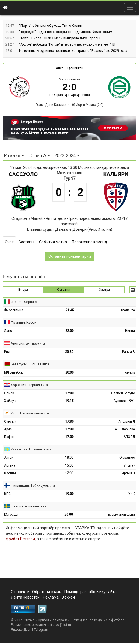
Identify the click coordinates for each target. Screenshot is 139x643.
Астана (9, 465)
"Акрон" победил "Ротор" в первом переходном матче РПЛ (67, 44)
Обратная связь (46, 592)
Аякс (59, 68)
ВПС (7, 494)
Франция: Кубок (23, 322)
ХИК (131, 494)
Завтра (104, 290)
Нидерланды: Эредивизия (69, 95)
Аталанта (127, 310)
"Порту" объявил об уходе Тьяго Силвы (51, 25)
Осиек (9, 393)
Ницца (130, 331)
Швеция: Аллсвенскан (28, 506)
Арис (8, 429)
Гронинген (75, 68)
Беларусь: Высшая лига (30, 364)
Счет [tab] (9, 242)
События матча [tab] (53, 242)
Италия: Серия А (24, 302)
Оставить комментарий (69, 256)
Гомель (129, 372)
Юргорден (11, 514)
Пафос (9, 437)
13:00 (69, 457)
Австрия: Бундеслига (28, 343)
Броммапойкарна (121, 514)
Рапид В (128, 352)
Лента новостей (25, 597)
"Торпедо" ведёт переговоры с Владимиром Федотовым (65, 32)
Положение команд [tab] (89, 242)
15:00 (69, 465)
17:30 (69, 421)
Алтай (8, 457)
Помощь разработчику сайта (90, 592)
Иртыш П (128, 473)
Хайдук (10, 401)
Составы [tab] (26, 242)
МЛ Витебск (13, 372)
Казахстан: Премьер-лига (31, 449)
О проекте (20, 592)
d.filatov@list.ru (59, 625)
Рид (7, 352)
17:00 (69, 393)
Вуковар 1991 (124, 401)
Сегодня (63, 290)
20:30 (69, 352)
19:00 (69, 494)
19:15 (69, 401)
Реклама (51, 597)
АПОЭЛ (129, 437)
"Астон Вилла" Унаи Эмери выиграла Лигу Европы (59, 38)
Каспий (10, 473)
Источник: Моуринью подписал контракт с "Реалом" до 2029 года (73, 51)
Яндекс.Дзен (21, 630)
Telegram (41, 630)
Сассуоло (23, 174)
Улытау (129, 465)
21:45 (70, 310)
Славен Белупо (123, 393)
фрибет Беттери (20, 539)
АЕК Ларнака (125, 429)
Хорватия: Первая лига (29, 385)
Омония (10, 421)
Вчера (23, 290)
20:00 (69, 372)
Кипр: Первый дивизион (30, 413)
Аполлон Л (126, 421)
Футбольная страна (52, 620)
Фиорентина (13, 310)
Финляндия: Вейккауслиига (33, 485)
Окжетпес (127, 457)
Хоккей (68, 597)
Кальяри (115, 174)
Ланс (8, 331)
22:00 (69, 331)
